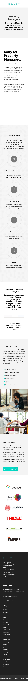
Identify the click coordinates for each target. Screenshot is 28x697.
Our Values (5, 612)
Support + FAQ (6, 639)
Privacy (22, 678)
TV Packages (6, 652)
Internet (5, 644)
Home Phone (6, 656)
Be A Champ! (6, 637)
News (4, 617)
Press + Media (6, 624)
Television (5, 649)
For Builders (6, 661)
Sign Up (4, 627)
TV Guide (5, 654)
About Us (5, 609)
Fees (10, 678)
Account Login (6, 629)
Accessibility (6, 642)
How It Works (6, 632)
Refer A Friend (6, 634)
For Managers (6, 659)
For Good (5, 622)
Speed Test (6, 647)
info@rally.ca (6, 576)
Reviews (5, 614)
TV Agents (5, 666)
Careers (5, 619)
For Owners (6, 664)
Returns (16, 678)
